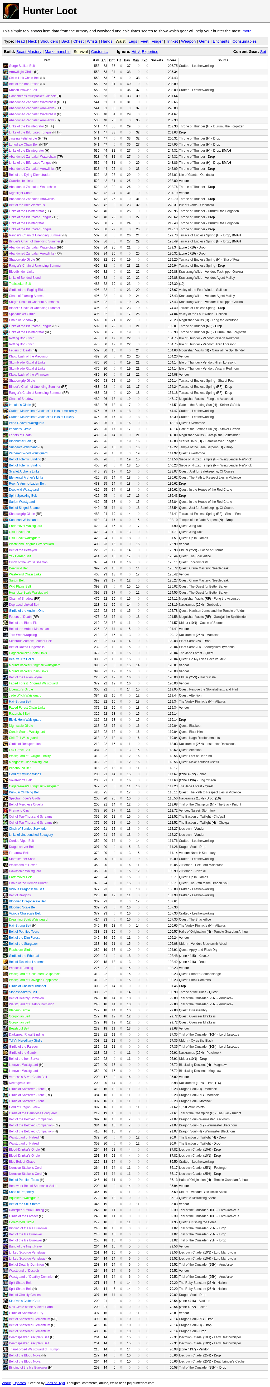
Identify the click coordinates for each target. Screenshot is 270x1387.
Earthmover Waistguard (25, 526)
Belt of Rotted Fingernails (27, 647)
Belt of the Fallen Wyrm (25, 677)
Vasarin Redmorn (227, 338)
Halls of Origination (192, 931)
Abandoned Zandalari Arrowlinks (32, 108)
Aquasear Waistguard (24, 1198)
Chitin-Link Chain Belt (24, 78)
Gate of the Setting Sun (195, 405)
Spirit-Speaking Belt (23, 496)
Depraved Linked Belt (24, 604)
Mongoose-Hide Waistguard (28, 762)
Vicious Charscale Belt (25, 913)
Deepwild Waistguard (24, 489)
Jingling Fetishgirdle (23, 138)
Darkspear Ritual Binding (26, 1034)
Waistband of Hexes (23, 865)
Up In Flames (198, 538)
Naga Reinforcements (204, 738)
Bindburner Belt (20, 441)
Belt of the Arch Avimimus (27, 205)
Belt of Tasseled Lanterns (27, 962)
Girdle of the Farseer (23, 1046)
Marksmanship (58, 51)
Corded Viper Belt (21, 841)
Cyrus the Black (202, 1040)
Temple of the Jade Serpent (198, 447)
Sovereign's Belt (20, 780)
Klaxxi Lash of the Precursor (29, 356)
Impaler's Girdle (20, 405)
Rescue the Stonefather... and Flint (213, 689)
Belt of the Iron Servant (25, 1059)
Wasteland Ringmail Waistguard (31, 544)
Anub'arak (226, 998)
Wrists (92, 41)
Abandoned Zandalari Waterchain (32, 102)
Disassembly (198, 1010)
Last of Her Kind (200, 756)
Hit (136, 51)
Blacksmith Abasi (215, 944)
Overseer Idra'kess (202, 1016)
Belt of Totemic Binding (25, 459)
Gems (204, 41)
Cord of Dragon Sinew (24, 1107)
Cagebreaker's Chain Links (28, 653)
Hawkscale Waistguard (25, 871)
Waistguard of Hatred (24, 1137)
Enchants (221, 41)
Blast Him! (196, 732)
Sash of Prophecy (21, 1192)
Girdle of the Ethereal (24, 956)
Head (20, 41)
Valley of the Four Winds (196, 290)
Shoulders (49, 41)
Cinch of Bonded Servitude (28, 829)
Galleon (221, 290)
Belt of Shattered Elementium (29, 1319)
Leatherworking (203, 66)
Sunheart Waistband (23, 447)
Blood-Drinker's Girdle (24, 1149)
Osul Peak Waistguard (24, 538)
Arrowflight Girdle (21, 72)
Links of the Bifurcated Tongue (30, 132)
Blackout (195, 726)
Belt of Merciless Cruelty (26, 804)
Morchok (211, 1089)
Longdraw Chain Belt (23, 144)
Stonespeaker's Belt (23, 992)
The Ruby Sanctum (192, 1283)
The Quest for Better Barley (208, 586)
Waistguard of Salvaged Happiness (33, 980)
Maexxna (212, 635)
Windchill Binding (21, 968)
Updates (19, 1383)
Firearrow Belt (19, 853)
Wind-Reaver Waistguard (26, 423)
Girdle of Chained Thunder (27, 986)
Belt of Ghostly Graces (25, 1295)
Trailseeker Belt (20, 284)
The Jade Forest (190, 653)
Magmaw (220, 1065)
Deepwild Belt (18, 568)
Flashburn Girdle (20, 950)
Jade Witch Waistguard (25, 695)
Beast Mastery (29, 51)
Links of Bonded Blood (25, 278)
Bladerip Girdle (19, 1010)
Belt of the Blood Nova (24, 1355)
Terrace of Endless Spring (197, 235)
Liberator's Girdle (21, 689)
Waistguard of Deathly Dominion (31, 1004)
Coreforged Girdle (21, 1222)
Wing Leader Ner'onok (236, 459)
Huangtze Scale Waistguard (28, 592)
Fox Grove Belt (19, 750)
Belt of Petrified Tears (24, 931)
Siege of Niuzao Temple (196, 459)
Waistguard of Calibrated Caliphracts (34, 974)
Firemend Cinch (20, 810)
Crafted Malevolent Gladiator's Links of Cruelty (41, 417)
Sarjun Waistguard (22, 502)
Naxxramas (187, 604)
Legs (133, 41)
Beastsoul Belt (19, 1028)
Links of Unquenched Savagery (31, 835)
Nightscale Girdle (21, 726)
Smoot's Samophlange (205, 974)
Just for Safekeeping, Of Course (211, 471)
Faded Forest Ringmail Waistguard (33, 683)
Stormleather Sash (22, 859)
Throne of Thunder (192, 126)
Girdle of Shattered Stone (27, 1089)
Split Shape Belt (20, 1283)
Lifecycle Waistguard (23, 1065)
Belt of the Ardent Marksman (29, 629)
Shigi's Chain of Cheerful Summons (34, 302)
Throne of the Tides (192, 992)
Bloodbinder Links (21, 272)
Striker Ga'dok (230, 405)
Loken (203, 1307)
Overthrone (197, 423)
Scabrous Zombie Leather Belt (30, 641)
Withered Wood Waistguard (28, 453)
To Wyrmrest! (198, 562)
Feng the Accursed (225, 320)
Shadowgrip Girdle (22, 259)
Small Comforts (200, 980)
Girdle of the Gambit (23, 1053)
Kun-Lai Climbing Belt (24, 792)
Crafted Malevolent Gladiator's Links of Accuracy (43, 411)
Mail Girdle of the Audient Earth (31, 1307)
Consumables (245, 41)
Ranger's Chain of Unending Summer (35, 235)
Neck (32, 41)
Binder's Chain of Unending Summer (34, 241)
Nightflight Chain (20, 193)
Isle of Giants (188, 175)
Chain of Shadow (21, 320)
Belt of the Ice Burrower (25, 1234)
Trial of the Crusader (193, 998)
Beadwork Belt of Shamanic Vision (33, 1186)
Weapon (188, 41)
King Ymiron (207, 780)
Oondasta (207, 175)
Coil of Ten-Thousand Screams (30, 816)
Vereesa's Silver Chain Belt (28, 1077)
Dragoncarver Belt (22, 847)
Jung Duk (195, 526)
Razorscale (208, 677)
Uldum (183, 944)
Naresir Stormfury (203, 810)
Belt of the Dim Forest (24, 937)
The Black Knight (229, 804)
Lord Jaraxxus (229, 1034)
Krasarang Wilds (190, 272)
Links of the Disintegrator (26, 126)
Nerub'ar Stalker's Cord (25, 1168)
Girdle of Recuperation (25, 744)
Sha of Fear (231, 259)
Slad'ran (204, 1301)
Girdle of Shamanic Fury (26, 1313)
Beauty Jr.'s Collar (21, 659)
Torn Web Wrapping (23, 635)
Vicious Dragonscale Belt (26, 889)
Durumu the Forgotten (228, 126)
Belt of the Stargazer (23, 944)
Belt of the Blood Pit (23, 623)
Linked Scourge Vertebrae (27, 1252)
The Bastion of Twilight (195, 816)
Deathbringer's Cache (229, 1361)
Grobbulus (213, 604)
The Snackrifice (200, 556)
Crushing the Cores (202, 1222)
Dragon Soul (188, 847)
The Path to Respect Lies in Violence (215, 477)
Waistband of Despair (24, 1270)
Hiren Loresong (225, 344)
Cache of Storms (211, 550)
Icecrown (185, 829)
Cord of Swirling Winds (25, 774)
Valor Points (196, 1107)
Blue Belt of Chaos (22, 1162)
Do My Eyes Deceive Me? (207, 659)
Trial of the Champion (194, 804)
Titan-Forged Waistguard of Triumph (34, 1349)
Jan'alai (200, 871)
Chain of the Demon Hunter (28, 883)
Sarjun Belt (17, 580)
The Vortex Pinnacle (193, 701)
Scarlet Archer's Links (24, 471)
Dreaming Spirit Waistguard (28, 919)
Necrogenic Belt (20, 1083)
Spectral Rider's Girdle (25, 798)
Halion (222, 1283)
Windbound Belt (20, 768)
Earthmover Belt (20, 877)
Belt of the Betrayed (23, 550)
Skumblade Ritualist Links (27, 362)
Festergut (220, 1168)
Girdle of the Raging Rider (27, 290)
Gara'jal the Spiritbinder (228, 350)
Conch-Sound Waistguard (27, 732)
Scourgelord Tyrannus (219, 647)
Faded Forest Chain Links (27, 707)
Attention (195, 695)
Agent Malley (225, 278)
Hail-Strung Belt (20, 701)
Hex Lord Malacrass (209, 865)
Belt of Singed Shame (24, 508)
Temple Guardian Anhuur (231, 931)
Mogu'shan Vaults (191, 320)
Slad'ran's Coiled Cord (24, 1301)
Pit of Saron (187, 641)
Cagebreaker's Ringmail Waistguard (34, 786)
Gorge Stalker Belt (22, 66)
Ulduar (183, 550)
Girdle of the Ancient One (26, 611)
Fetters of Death (20, 350)
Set (263, 51)
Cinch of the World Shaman (28, 562)
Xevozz (204, 956)
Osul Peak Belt (19, 532)
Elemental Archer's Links (26, 477)
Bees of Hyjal (55, 1383)
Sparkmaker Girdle (22, 314)
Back (65, 41)
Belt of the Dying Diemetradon (30, 175)
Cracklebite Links (21, 181)
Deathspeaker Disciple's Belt (29, 1337)
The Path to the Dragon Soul (209, 883)
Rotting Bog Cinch (22, 338)
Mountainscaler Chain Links (28, 671)
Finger (157, 41)
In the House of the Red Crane (210, 489)
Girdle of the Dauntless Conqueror (33, 1113)
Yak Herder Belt (20, 556)
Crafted (184, 66)
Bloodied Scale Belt (22, 907)
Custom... (99, 51)
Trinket (172, 41)
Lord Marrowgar (225, 1252)
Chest (78, 41)
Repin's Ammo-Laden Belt (27, 483)
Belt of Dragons (20, 895)
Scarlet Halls (188, 441)
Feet (144, 41)
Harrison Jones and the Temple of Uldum (217, 611)
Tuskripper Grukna (230, 272)
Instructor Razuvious (220, 744)
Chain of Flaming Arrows (26, 296)
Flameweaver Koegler (220, 441)
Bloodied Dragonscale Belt (27, 901)
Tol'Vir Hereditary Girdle (25, 1040)
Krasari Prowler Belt (23, 90)
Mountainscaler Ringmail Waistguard (34, 665)
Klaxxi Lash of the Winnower (29, 374)
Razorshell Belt (19, 713)
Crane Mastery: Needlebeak (208, 568)
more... (249, 31)
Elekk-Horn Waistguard (25, 720)
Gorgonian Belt (19, 1016)
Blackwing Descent (192, 1065)
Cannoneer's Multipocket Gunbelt (32, 96)
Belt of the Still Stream (24, 1204)
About (6, 1383)
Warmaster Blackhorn (214, 1119)
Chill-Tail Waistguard (23, 738)
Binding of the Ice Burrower (28, 1228)
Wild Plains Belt (20, 586)
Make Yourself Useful (204, 762)
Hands (106, 41)
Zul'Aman (185, 865)
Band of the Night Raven (26, 1246)
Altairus (220, 701)
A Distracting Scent (202, 1198)
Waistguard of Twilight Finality (30, 756)
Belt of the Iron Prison (24, 84)
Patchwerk (213, 1053)
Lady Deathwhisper (227, 1337)
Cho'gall (219, 816)
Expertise (150, 51)
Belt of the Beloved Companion (30, 1119)
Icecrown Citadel (190, 1149)
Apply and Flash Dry (203, 950)
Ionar (202, 774)
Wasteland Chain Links (25, 574)
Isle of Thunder (189, 338)
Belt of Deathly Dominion (26, 998)
